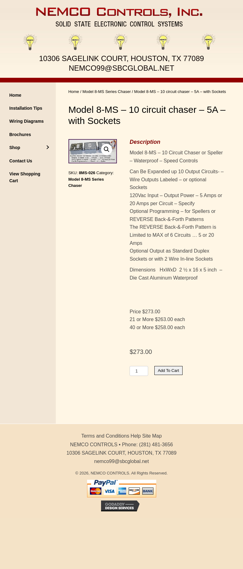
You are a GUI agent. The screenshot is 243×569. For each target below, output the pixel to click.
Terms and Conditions (105, 436)
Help (135, 436)
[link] (28, 95)
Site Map (152, 436)
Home (73, 91)
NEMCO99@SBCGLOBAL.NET (121, 68)
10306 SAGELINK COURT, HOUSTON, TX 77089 (121, 58)
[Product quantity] (139, 371)
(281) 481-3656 (156, 444)
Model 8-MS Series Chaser (106, 91)
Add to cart (168, 370)
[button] (106, 149)
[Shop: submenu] (47, 147)
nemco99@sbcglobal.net (121, 461)
